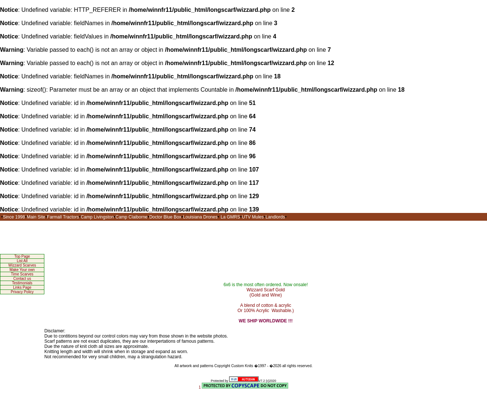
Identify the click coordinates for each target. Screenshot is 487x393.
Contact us (22, 279)
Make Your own (22, 270)
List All (22, 261)
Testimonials (22, 283)
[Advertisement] (243, 237)
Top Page (22, 256)
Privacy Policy (22, 292)
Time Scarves (22, 274)
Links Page (22, 287)
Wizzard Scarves (22, 265)
